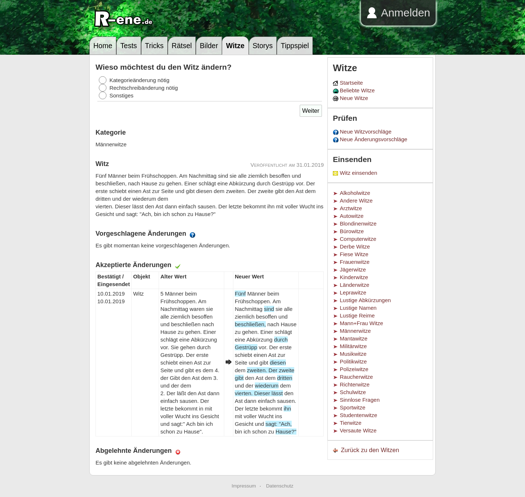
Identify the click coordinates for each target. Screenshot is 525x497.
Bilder (209, 46)
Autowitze (351, 216)
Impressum (244, 486)
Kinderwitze (354, 277)
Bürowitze (352, 231)
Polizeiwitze (354, 369)
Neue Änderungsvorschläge (373, 139)
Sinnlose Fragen (360, 400)
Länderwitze (354, 285)
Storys (263, 46)
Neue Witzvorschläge (366, 131)
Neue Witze (354, 98)
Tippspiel (295, 46)
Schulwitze (353, 392)
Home (102, 46)
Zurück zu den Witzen (370, 450)
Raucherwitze (356, 377)
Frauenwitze (355, 262)
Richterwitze (355, 384)
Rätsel (182, 46)
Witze (235, 46)
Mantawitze (354, 338)
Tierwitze (350, 423)
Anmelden (405, 13)
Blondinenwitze (358, 223)
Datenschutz (279, 486)
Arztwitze (351, 208)
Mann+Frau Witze (361, 323)
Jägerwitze (353, 269)
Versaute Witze (358, 430)
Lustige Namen (358, 308)
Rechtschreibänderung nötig (143, 88)
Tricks (154, 46)
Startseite (351, 83)
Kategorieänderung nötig (139, 80)
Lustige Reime (357, 315)
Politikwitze (353, 361)
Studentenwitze (358, 415)
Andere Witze (356, 200)
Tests (128, 46)
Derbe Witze (355, 246)
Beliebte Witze (357, 90)
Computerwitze (358, 239)
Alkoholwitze (355, 193)
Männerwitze (355, 331)
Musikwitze (353, 354)
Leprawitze (353, 292)
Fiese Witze (354, 254)
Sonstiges (121, 95)
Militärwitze (353, 346)
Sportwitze (352, 407)
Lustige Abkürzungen (365, 300)
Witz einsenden (358, 173)
